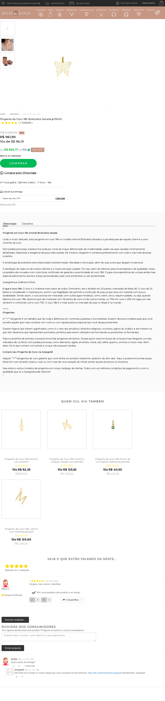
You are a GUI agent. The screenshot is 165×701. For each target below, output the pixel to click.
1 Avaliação (26, 122)
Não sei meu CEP (8, 204)
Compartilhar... (72, 600)
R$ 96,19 (17, 141)
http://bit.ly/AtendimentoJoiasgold (105, 673)
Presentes (139, 12)
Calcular (60, 198)
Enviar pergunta (13, 648)
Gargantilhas (87, 12)
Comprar (18, 163)
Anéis (50, 13)
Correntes (71, 12)
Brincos (60, 13)
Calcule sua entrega (11, 192)
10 (2, 141)
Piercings (126, 13)
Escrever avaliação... (15, 620)
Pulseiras (114, 13)
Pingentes (101, 12)
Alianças (40, 13)
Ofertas (153, 12)
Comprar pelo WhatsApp (20, 172)
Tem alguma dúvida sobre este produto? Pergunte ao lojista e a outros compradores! (43, 630)
